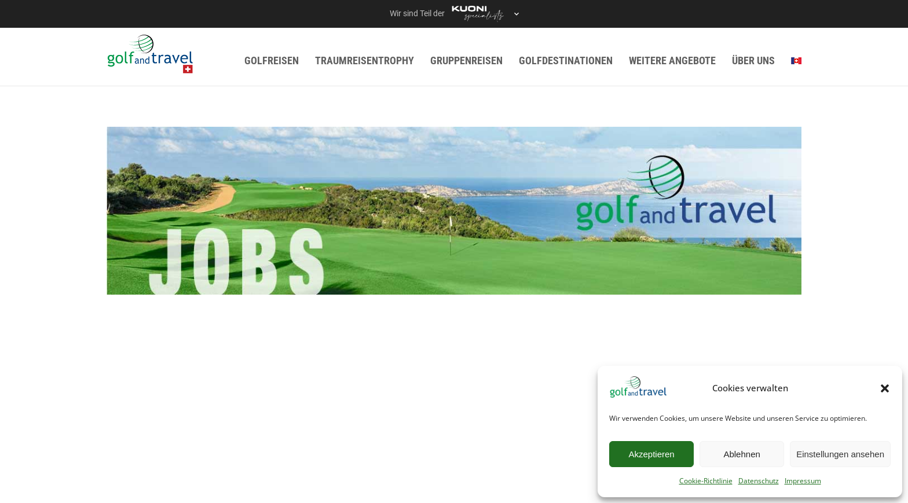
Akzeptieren (651, 454)
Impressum (803, 481)
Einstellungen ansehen (840, 454)
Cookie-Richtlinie (706, 481)
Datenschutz (758, 481)
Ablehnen (741, 454)
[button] (885, 388)
